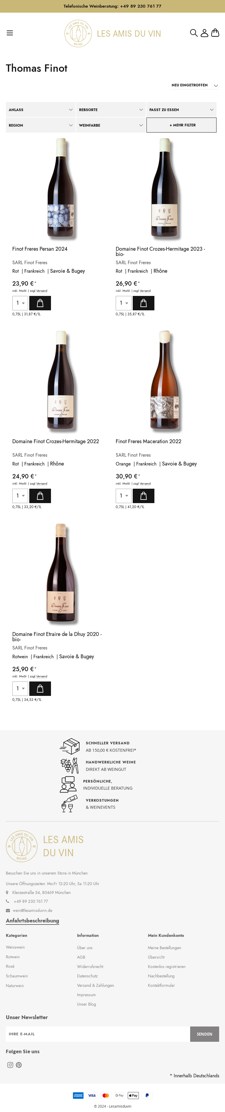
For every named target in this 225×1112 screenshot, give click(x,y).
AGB (81, 957)
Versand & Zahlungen (95, 985)
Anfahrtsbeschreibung (32, 921)
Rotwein (13, 957)
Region (16, 125)
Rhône (160, 271)
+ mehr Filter (183, 125)
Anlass (16, 110)
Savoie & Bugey (67, 271)
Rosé (10, 966)
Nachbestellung (161, 976)
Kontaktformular (161, 985)
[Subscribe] (204, 1034)
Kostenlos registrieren (166, 966)
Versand (41, 291)
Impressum (86, 995)
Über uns (85, 948)
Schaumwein (17, 976)
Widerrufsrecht (90, 966)
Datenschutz (87, 976)
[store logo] (112, 33)
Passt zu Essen (164, 110)
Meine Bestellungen (164, 948)
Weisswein (15, 947)
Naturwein (15, 986)
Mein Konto (204, 33)
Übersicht (156, 957)
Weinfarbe (89, 125)
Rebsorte (88, 110)
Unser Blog (86, 1004)
